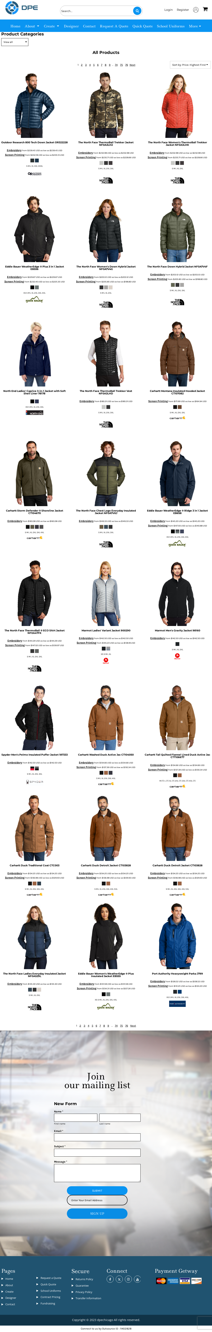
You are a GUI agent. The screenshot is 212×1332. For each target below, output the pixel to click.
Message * (60, 1161)
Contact (10, 1304)
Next (132, 64)
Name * (58, 1111)
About (9, 1285)
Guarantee (82, 1285)
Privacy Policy (84, 1292)
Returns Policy (84, 1279)
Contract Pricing (50, 1297)
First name (59, 1123)
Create (9, 1291)
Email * (58, 1131)
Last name (104, 1123)
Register (183, 10)
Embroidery (14, 150)
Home (9, 1279)
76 (126, 64)
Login (168, 10)
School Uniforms (51, 1291)
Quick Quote (48, 1284)
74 (116, 64)
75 (121, 64)
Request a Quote (51, 1278)
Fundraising (48, 1303)
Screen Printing (15, 154)
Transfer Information (88, 1298)
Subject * (59, 1146)
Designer (10, 1298)
